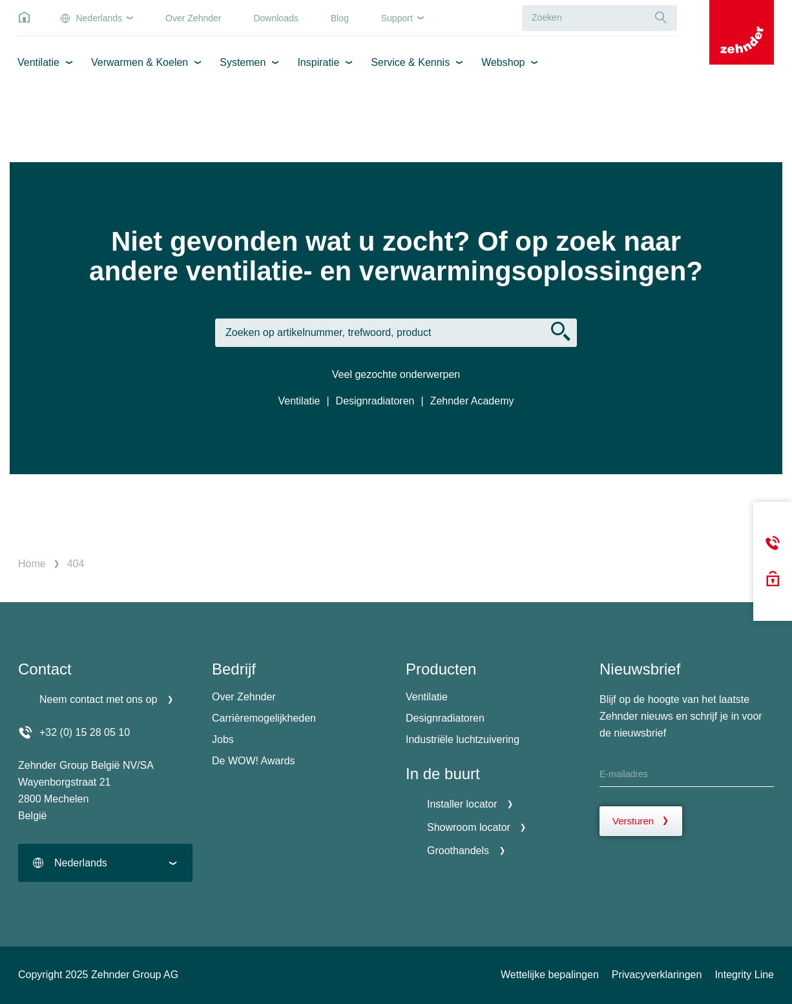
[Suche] (661, 17)
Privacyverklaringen (657, 974)
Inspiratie (318, 62)
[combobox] (105, 863)
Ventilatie (38, 62)
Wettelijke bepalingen (550, 974)
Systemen (243, 62)
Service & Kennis (410, 62)
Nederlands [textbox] (80, 862)
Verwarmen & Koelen (139, 62)
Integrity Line (744, 974)
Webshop (503, 62)
